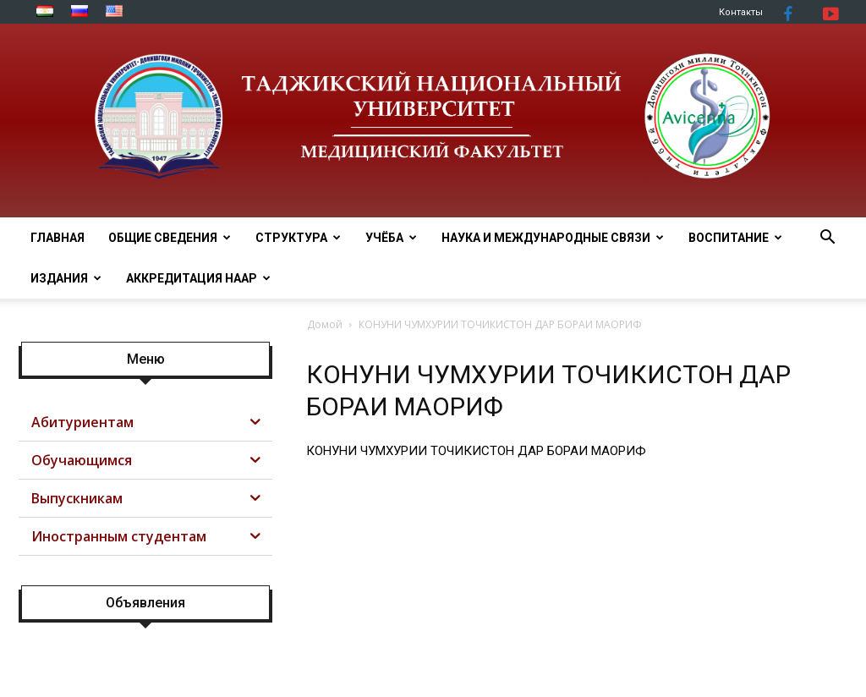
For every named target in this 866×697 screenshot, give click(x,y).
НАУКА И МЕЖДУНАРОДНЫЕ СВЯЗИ (552, 237)
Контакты (741, 12)
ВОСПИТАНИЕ (735, 237)
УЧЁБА (391, 237)
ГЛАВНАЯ (57, 237)
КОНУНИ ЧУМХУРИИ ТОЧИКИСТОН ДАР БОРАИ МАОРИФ (476, 450)
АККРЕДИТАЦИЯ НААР (198, 278)
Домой (325, 324)
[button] (827, 239)
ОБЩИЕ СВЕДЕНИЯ (169, 237)
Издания (65, 278)
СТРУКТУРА (298, 237)
